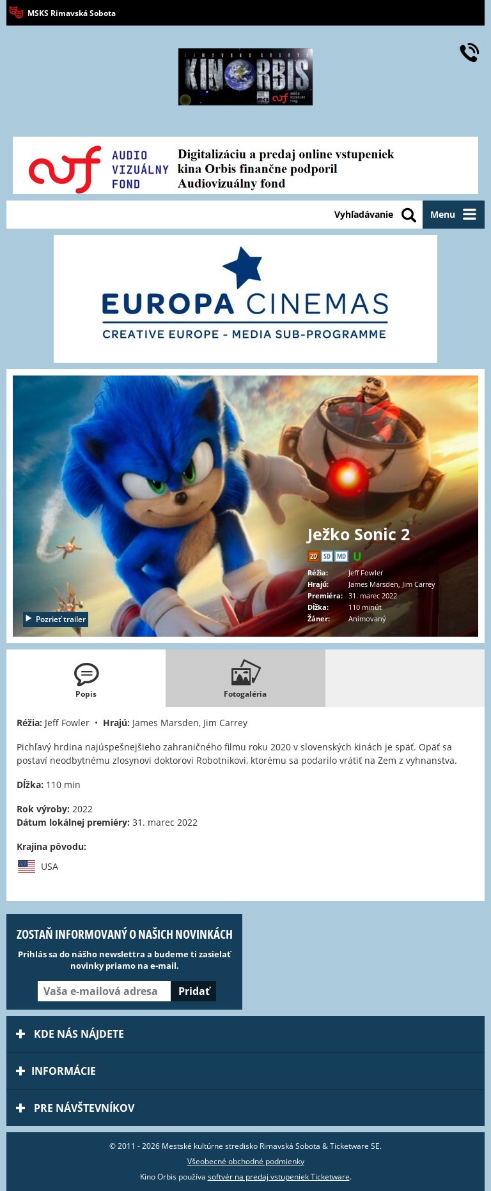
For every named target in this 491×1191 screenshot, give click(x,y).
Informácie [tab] (56, 1071)
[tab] (86, 678)
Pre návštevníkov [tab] (75, 1108)
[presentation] (86, 678)
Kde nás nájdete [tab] (70, 1034)
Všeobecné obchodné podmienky (245, 1161)
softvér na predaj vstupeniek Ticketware (279, 1176)
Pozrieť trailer (55, 619)
